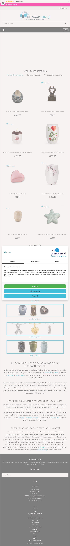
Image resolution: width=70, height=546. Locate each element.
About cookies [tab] (35, 261)
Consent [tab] (12, 261)
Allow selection (35, 291)
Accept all (35, 286)
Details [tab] (57, 261)
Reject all (35, 296)
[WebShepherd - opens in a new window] (58, 252)
